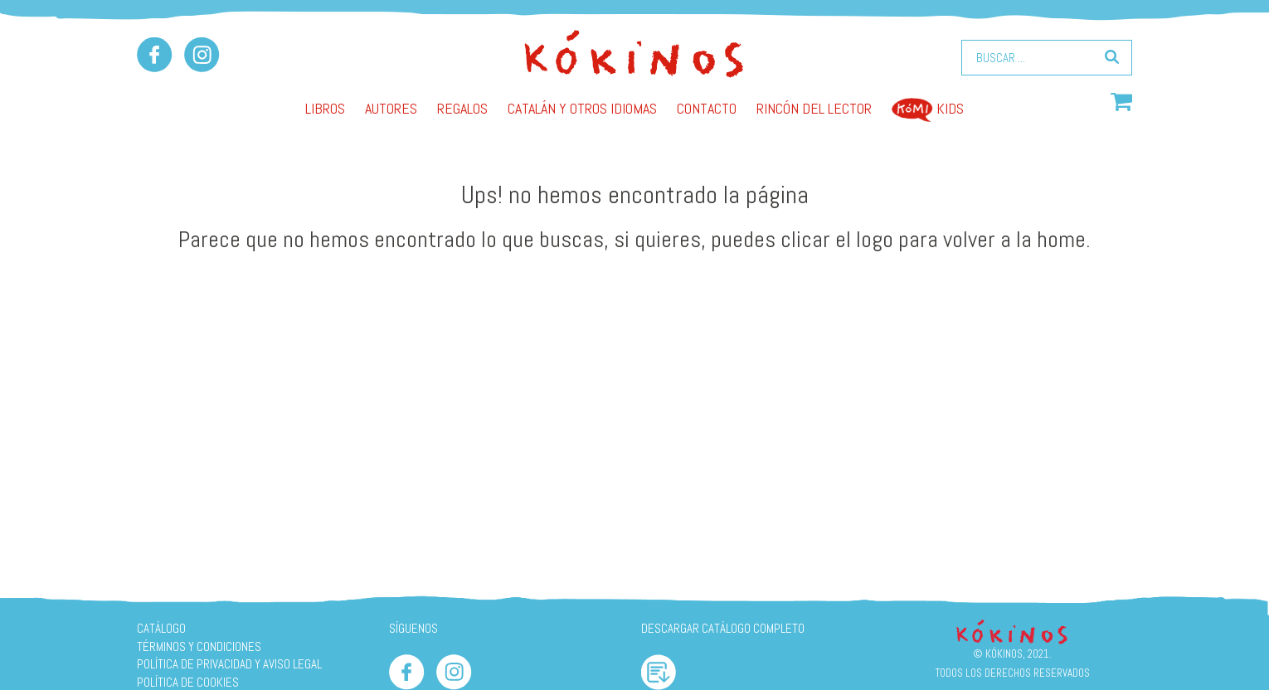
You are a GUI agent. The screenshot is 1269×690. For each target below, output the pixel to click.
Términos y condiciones (199, 646)
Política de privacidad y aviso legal (229, 664)
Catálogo (161, 628)
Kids (928, 108)
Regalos (462, 108)
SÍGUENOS (413, 628)
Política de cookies (188, 682)
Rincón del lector (814, 108)
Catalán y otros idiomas (582, 108)
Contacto (707, 108)
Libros (325, 108)
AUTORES (391, 108)
